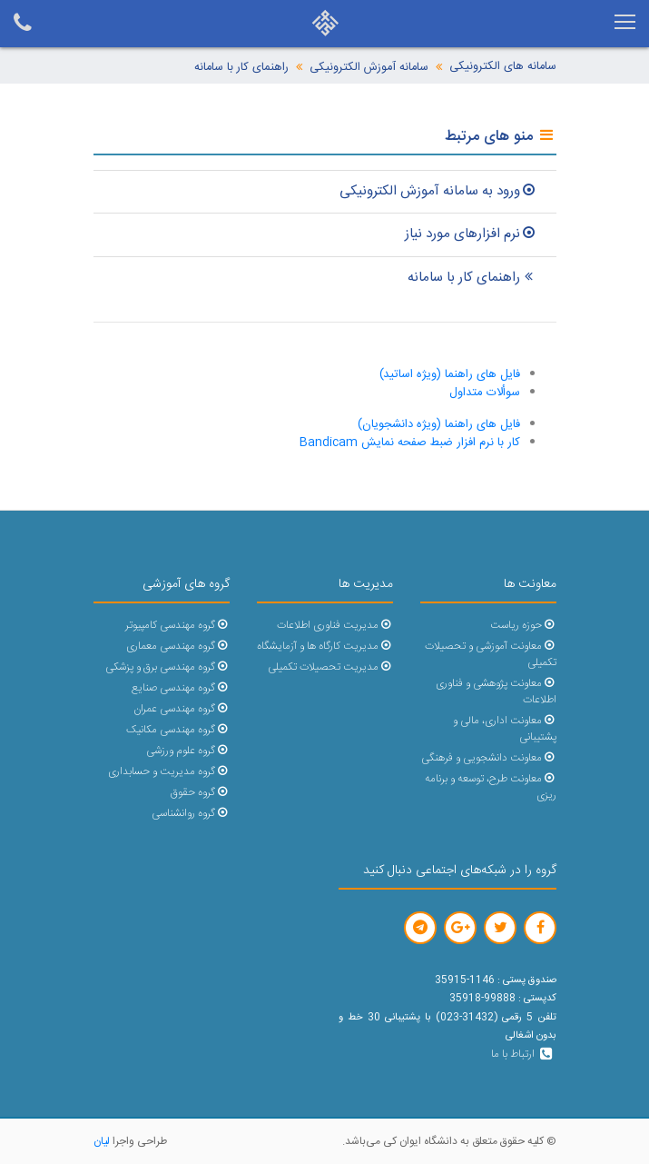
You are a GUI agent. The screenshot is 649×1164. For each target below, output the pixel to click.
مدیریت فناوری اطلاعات (334, 625)
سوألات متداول (484, 393)
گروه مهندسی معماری (177, 646)
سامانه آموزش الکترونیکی (369, 67)
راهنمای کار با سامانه (241, 67)
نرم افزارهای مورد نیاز (471, 234)
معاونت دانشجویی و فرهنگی (488, 758)
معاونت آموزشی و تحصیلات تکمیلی (490, 655)
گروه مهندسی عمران (181, 709)
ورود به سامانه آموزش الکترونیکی (438, 191)
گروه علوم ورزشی (187, 751)
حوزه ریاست (523, 625)
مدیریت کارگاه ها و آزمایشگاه (324, 646)
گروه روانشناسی (190, 813)
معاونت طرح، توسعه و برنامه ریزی (490, 787)
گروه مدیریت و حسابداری (168, 772)
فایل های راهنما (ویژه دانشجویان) (439, 424)
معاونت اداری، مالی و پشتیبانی (504, 729)
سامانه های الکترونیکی (502, 66)
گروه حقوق (200, 792)
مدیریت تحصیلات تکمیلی (330, 667)
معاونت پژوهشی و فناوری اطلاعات (496, 692)
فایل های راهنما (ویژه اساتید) (449, 374)
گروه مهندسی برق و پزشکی (167, 667)
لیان (101, 1141)
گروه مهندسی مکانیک (177, 730)
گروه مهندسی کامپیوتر (177, 625)
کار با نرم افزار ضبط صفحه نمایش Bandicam (410, 443)
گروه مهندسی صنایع (180, 688)
